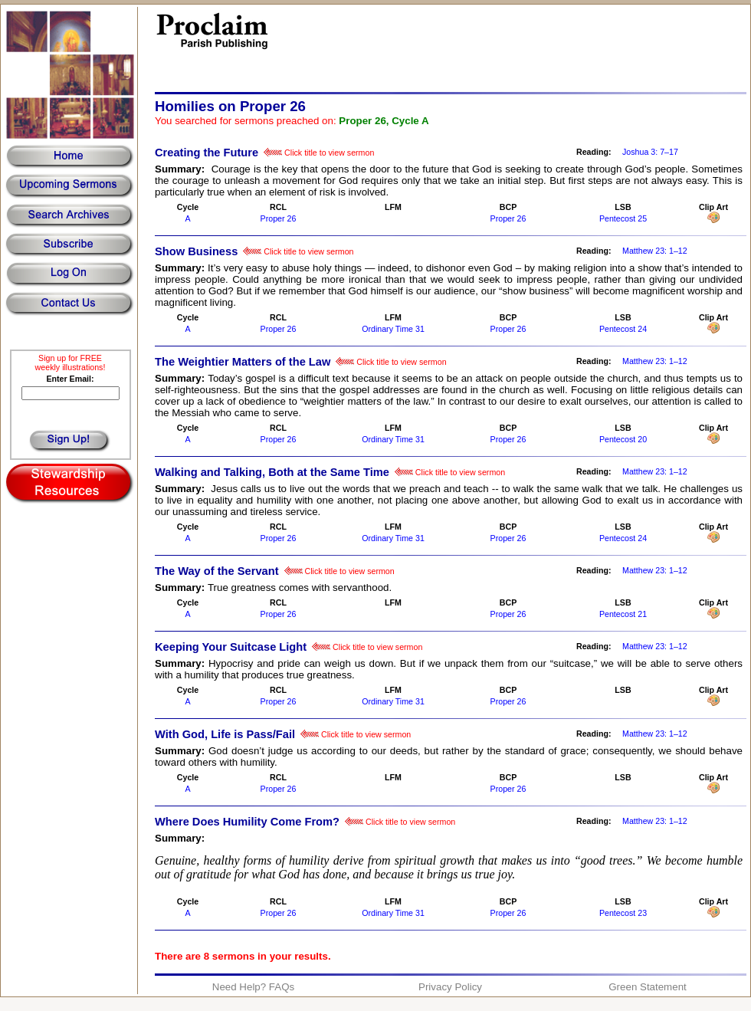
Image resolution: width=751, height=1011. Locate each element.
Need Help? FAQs (253, 987)
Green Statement (647, 987)
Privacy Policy (450, 987)
